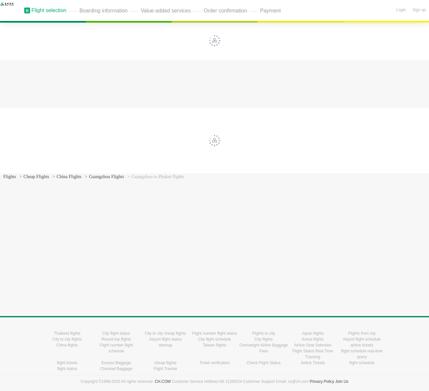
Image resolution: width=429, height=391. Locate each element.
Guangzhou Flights (106, 176)
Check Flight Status (264, 363)
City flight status (116, 333)
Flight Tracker (165, 368)
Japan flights (313, 333)
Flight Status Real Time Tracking (312, 354)
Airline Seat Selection (312, 345)
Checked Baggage (116, 368)
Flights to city (263, 333)
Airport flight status (165, 339)
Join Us (341, 381)
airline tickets (361, 345)
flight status (67, 368)
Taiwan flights (214, 345)
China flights (67, 345)
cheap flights (165, 363)
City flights (263, 339)
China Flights (69, 176)
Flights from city (362, 333)
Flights (9, 176)
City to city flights (67, 339)
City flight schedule (214, 339)
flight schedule (362, 363)
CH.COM (163, 381)
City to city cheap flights (165, 333)
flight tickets (67, 363)
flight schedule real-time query (362, 354)
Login (401, 10)
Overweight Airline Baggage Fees (263, 348)
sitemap (165, 345)
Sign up (419, 10)
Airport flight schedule (362, 339)
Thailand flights (67, 333)
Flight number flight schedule (116, 348)
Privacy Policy (322, 381)
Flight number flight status (214, 333)
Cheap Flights (36, 176)
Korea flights (313, 339)
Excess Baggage (116, 363)
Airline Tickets (313, 363)
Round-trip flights (116, 339)
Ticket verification (214, 363)
